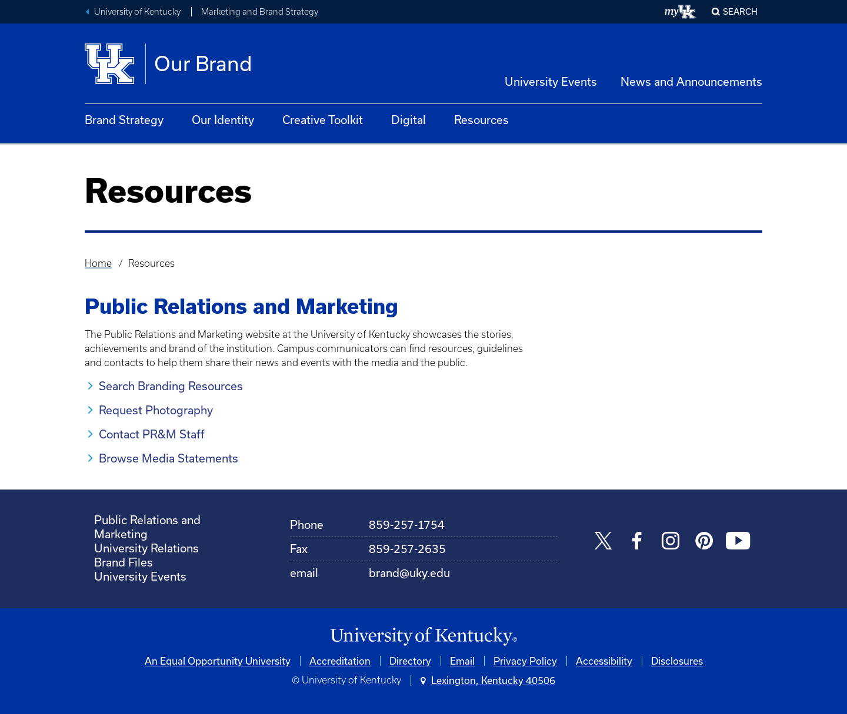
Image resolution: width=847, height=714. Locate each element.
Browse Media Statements (168, 458)
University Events (551, 81)
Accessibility (604, 660)
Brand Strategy (124, 119)
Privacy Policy (525, 660)
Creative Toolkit (322, 119)
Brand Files (123, 562)
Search (740, 11)
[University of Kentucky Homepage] (423, 636)
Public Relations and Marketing (147, 527)
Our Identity (223, 119)
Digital (408, 119)
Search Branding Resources (171, 386)
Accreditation (340, 660)
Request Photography (156, 410)
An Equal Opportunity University (218, 660)
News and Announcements (691, 81)
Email (462, 660)
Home (98, 263)
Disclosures (677, 660)
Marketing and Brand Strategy (259, 11)
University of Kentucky (137, 11)
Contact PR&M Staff (152, 434)
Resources (481, 119)
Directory (410, 660)
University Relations (146, 548)
